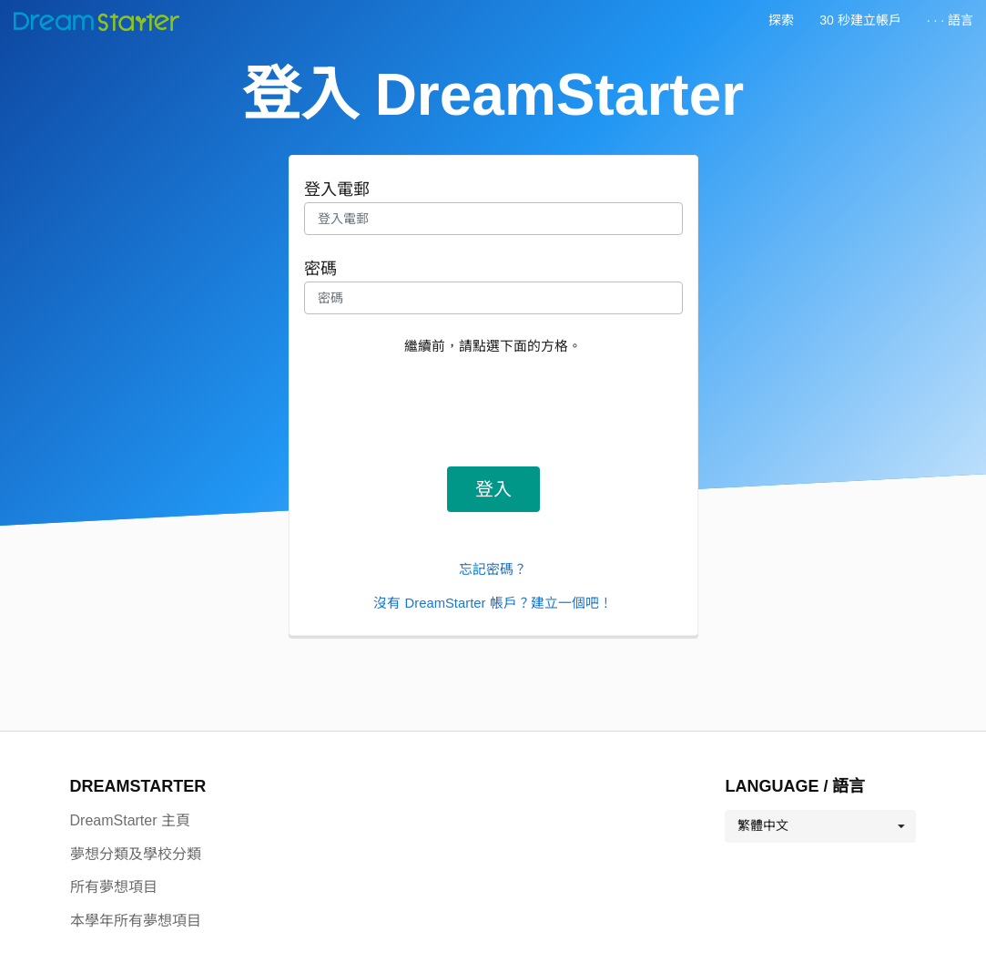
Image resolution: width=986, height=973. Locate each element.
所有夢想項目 (114, 887)
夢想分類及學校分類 (135, 854)
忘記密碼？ (493, 569)
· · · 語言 (950, 20)
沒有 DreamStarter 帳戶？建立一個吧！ (492, 603)
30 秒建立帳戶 (859, 20)
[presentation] (493, 405)
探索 (781, 20)
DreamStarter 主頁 (130, 820)
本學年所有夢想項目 (135, 920)
